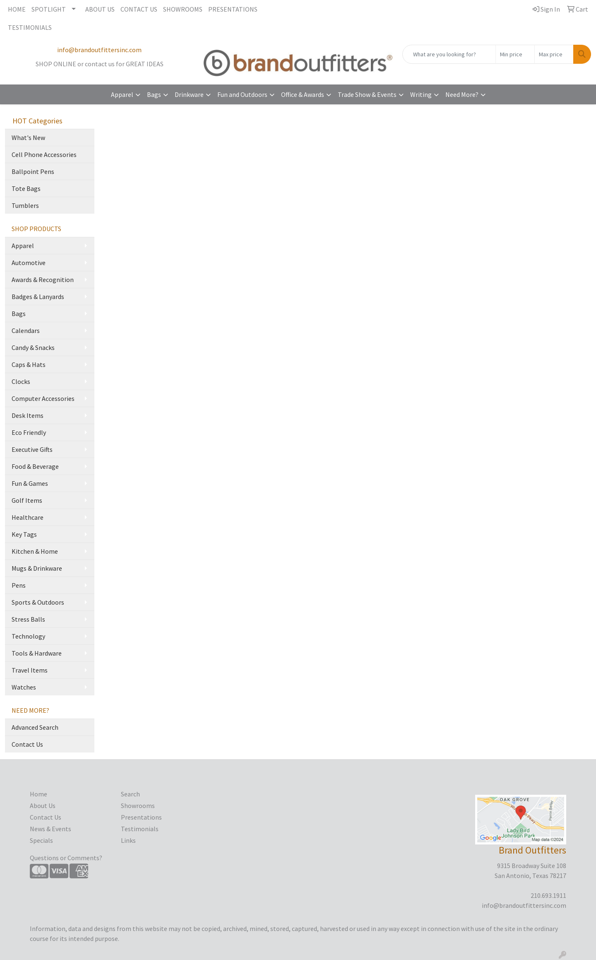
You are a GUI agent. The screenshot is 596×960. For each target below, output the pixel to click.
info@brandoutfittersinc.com (99, 50)
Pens (19, 585)
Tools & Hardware (37, 653)
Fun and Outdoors (242, 94)
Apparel (122, 94)
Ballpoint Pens (33, 171)
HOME (17, 9)
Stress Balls (28, 619)
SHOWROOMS (182, 9)
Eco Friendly (29, 432)
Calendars (26, 330)
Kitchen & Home (35, 551)
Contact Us (27, 744)
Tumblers (25, 205)
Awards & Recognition (43, 279)
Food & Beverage (35, 466)
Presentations (141, 817)
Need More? (461, 94)
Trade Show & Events (367, 94)
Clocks (21, 381)
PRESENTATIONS (232, 9)
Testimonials (140, 829)
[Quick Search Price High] (554, 54)
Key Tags (24, 534)
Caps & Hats (29, 364)
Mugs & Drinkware (37, 568)
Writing (421, 94)
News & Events (50, 829)
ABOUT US (100, 9)
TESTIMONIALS (30, 27)
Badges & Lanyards (38, 296)
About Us (42, 805)
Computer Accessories (43, 398)
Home (38, 794)
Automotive (29, 262)
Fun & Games (30, 483)
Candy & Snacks (33, 347)
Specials (41, 840)
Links (128, 840)
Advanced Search (35, 727)
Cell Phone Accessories (44, 154)
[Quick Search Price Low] (515, 54)
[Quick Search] (449, 54)
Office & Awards (302, 94)
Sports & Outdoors (38, 602)
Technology (28, 636)
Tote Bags (26, 188)
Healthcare (27, 517)
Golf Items (27, 500)
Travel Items (30, 670)
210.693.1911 (548, 895)
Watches (24, 687)
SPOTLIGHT (48, 9)
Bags (154, 94)
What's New (28, 137)
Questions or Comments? (66, 858)
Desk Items (27, 415)
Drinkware (189, 94)
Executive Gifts (32, 449)
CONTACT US (138, 9)
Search (130, 794)
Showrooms (138, 805)
